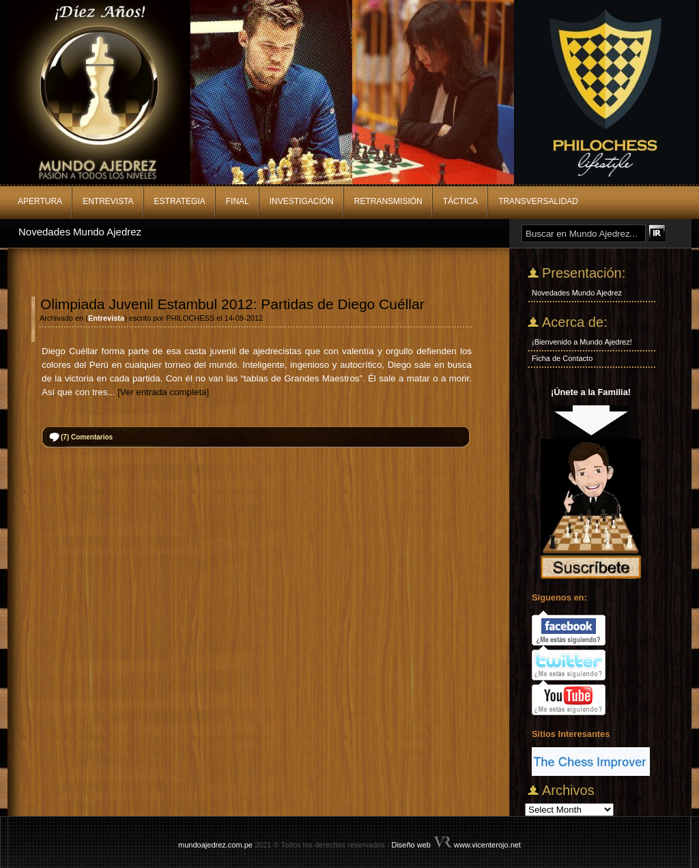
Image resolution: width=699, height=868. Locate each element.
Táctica (460, 201)
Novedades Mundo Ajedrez (79, 231)
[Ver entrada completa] (163, 392)
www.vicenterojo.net (487, 845)
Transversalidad (538, 201)
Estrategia (179, 201)
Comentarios (87, 437)
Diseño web (410, 845)
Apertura (40, 201)
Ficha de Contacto (562, 358)
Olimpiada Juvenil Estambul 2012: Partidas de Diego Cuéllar (232, 304)
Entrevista (108, 201)
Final (237, 201)
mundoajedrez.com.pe (215, 845)
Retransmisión (388, 201)
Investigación (302, 201)
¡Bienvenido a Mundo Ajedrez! (582, 342)
